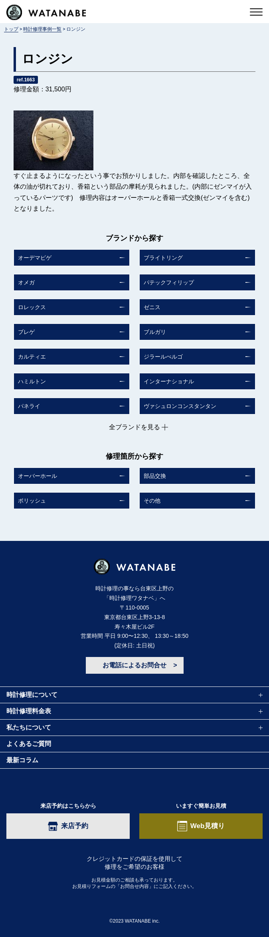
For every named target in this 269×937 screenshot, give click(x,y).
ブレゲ (26, 332)
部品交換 (155, 476)
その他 (152, 500)
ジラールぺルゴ (163, 356)
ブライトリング (163, 257)
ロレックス (32, 307)
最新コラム (22, 760)
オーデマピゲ (34, 257)
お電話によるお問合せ (134, 665)
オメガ (26, 282)
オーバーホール (37, 476)
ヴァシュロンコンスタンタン (180, 406)
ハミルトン (32, 381)
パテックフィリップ (169, 282)
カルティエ (32, 356)
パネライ (29, 406)
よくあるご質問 (28, 743)
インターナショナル (169, 381)
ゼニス (152, 307)
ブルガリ (155, 332)
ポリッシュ (32, 500)
